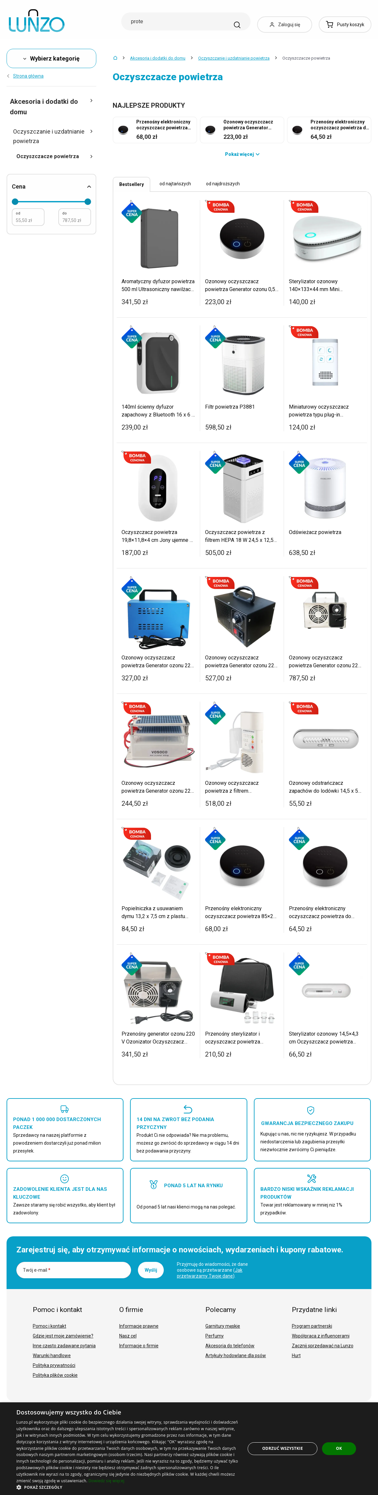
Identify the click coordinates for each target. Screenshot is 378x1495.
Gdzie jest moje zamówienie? (63, 1335)
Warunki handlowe (52, 1355)
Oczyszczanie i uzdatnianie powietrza (234, 58)
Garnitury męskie (222, 1326)
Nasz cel (128, 1335)
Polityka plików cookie (55, 1375)
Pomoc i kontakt (49, 1326)
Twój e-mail (36, 1270)
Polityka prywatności (54, 1365)
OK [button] (339, 1448)
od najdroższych (223, 183)
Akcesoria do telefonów (230, 1345)
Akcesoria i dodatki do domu (157, 58)
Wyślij (151, 1270)
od (18, 213)
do (64, 213)
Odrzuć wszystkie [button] (282, 1448)
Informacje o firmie (139, 1345)
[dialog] (189, 1448)
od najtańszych (175, 183)
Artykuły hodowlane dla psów (235, 1355)
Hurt (296, 1355)
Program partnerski (312, 1326)
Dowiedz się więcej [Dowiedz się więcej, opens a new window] (106, 1481)
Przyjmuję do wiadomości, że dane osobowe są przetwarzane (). (212, 1270)
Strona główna (25, 76)
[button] (127, 1487)
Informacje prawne (139, 1326)
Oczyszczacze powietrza (54, 156)
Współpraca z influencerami (321, 1335)
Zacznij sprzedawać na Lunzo (322, 1345)
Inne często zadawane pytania (64, 1345)
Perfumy (214, 1335)
